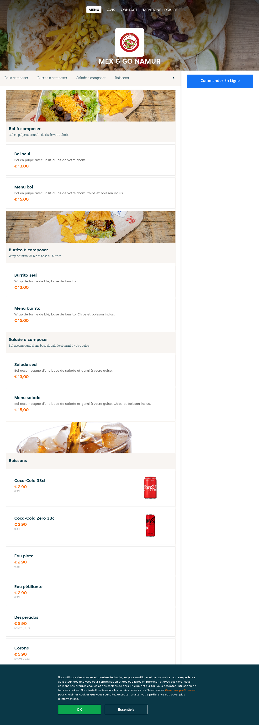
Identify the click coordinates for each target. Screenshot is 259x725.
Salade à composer (91, 78)
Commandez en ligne (220, 80)
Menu (94, 9)
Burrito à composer (52, 78)
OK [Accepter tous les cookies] (79, 709)
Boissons (122, 78)
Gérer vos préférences (180, 690)
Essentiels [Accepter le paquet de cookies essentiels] (126, 709)
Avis (111, 9)
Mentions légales (160, 9)
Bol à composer (16, 78)
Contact (129, 9)
